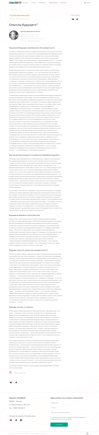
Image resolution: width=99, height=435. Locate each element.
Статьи (33, 2)
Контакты (63, 2)
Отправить (59, 424)
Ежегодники (42, 2)
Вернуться (13, 9)
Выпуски (25, 2)
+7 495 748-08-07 (18, 408)
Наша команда (53, 2)
